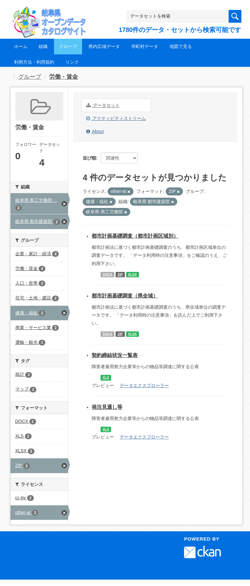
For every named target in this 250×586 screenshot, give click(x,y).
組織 (43, 46)
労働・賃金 (63, 77)
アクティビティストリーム (116, 118)
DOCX (107, 274)
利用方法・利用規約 (34, 62)
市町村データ (144, 46)
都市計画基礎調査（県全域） (125, 295)
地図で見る (181, 46)
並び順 (89, 158)
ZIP (120, 274)
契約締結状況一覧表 (115, 355)
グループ (68, 46)
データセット (103, 105)
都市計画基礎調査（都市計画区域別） (135, 236)
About (95, 131)
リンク (72, 62)
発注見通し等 (107, 407)
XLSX (132, 274)
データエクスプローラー (144, 385)
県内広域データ (104, 46)
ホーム (20, 46)
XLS (105, 377)
